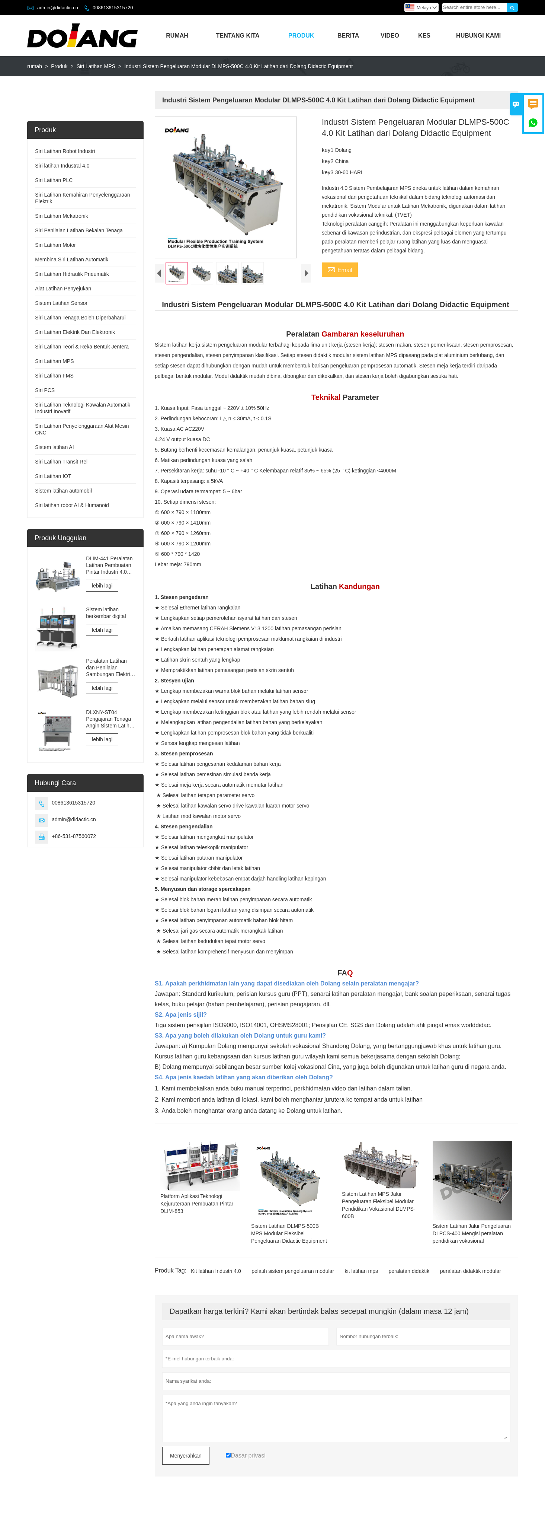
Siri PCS (45, 390)
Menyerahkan (186, 1470)
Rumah (177, 35)
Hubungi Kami (478, 35)
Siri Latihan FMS (54, 376)
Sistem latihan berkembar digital (106, 612)
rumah (34, 66)
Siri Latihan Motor (55, 245)
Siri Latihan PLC (54, 180)
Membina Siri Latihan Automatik (71, 259)
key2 (328, 161)
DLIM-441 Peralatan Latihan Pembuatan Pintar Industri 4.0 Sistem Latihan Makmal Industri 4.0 (109, 565)
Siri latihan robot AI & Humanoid (72, 505)
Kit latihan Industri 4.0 (216, 1286)
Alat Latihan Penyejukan (63, 289)
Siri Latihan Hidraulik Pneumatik (72, 274)
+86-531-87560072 (74, 836)
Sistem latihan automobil (63, 491)
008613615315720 (113, 7)
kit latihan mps (361, 1286)
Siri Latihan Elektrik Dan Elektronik (75, 332)
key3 (328, 172)
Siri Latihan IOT (53, 476)
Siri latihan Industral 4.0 (62, 166)
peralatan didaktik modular (470, 1286)
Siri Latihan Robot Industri (65, 151)
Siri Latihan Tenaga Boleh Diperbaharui (80, 318)
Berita (348, 35)
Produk (301, 35)
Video (390, 35)
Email (339, 269)
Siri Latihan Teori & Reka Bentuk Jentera (82, 347)
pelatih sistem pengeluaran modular (292, 1286)
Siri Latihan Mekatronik (61, 216)
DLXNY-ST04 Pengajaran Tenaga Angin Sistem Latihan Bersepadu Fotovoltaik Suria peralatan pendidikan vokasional (110, 719)
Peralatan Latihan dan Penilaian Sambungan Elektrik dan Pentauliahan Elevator (109, 668)
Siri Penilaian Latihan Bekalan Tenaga (79, 230)
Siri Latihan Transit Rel (61, 462)
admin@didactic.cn (57, 7)
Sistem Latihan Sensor (61, 303)
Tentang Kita (238, 35)
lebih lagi (102, 586)
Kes (424, 35)
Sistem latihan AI (54, 447)
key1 (328, 150)
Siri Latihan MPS (96, 66)
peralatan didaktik (408, 1286)
